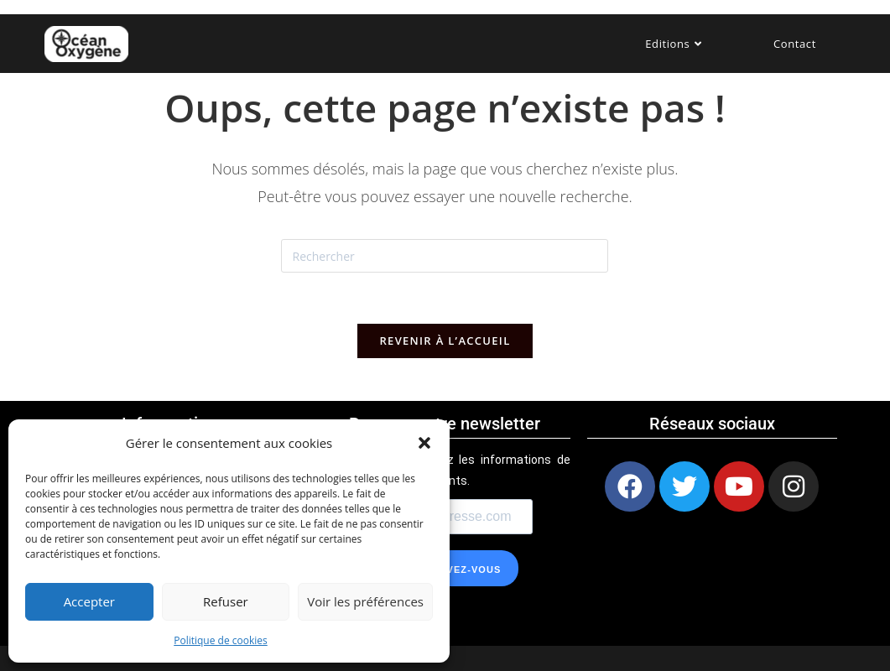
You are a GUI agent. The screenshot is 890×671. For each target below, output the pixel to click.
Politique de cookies (221, 640)
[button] (424, 442)
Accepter (89, 601)
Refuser (225, 601)
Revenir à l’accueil (444, 340)
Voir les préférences (365, 601)
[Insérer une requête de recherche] (444, 256)
